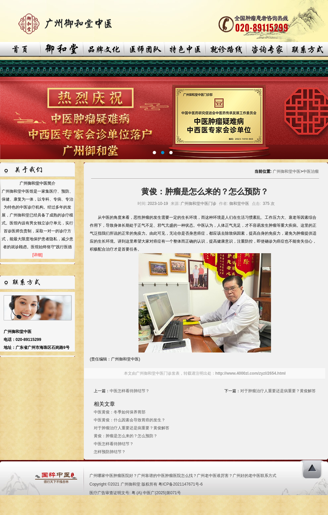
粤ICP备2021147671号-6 (180, 484)
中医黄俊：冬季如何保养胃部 (119, 412)
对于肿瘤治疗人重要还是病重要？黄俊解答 (278, 391)
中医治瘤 (311, 171)
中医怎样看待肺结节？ (129, 391)
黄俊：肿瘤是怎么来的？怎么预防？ (125, 436)
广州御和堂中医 (287, 171)
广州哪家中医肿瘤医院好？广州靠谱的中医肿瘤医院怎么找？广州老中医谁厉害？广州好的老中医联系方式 (182, 475)
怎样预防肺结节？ (110, 451)
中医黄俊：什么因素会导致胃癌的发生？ (129, 420)
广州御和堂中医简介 (37, 183)
